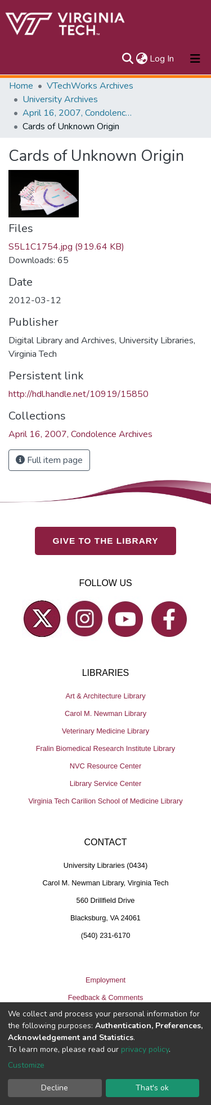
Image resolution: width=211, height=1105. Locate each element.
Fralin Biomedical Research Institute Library (106, 748)
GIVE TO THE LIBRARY (106, 540)
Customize (26, 1065)
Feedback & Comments (105, 997)
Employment (105, 980)
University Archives (60, 99)
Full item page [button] (49, 460)
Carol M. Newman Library (105, 713)
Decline (54, 1087)
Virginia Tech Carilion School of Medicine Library (105, 801)
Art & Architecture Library (105, 696)
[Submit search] (127, 58)
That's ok (152, 1087)
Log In (162, 59)
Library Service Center (105, 783)
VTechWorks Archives (90, 86)
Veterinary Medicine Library (105, 731)
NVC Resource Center (105, 766)
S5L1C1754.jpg (66, 247)
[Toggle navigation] (195, 58)
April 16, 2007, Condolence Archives (79, 113)
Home (21, 86)
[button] (141, 58)
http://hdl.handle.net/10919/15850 (78, 394)
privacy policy (145, 1049)
